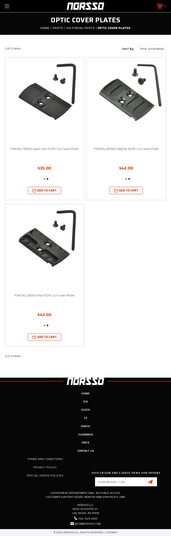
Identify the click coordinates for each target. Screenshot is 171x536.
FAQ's (85, 442)
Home (85, 393)
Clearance (85, 434)
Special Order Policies (44, 475)
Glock (85, 410)
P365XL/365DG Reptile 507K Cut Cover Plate (126, 148)
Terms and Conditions (45, 459)
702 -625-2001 (88, 518)
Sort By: (128, 48)
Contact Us (85, 451)
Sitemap (111, 532)
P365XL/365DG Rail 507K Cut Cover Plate (44, 295)
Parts (85, 426)
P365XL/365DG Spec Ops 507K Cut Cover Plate (44, 148)
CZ (85, 418)
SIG (85, 401)
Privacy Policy (45, 467)
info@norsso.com (88, 524)
